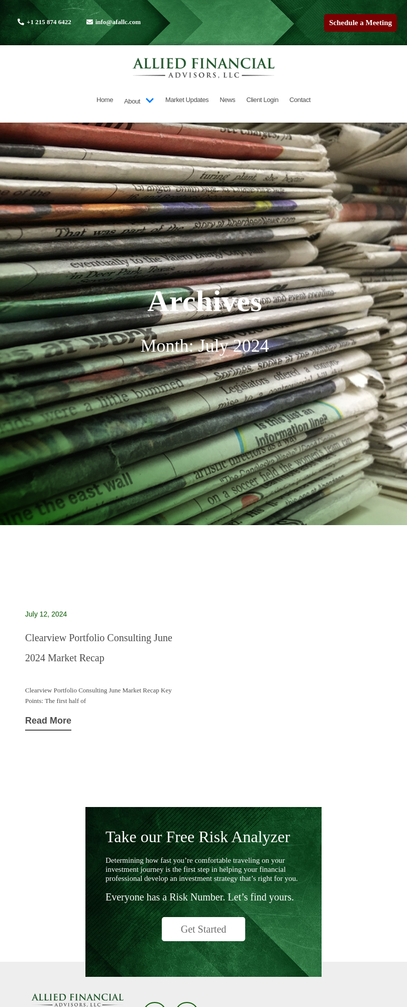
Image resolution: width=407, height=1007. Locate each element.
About (139, 101)
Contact (300, 100)
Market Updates (187, 100)
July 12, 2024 (46, 614)
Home (104, 100)
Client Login (262, 100)
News (227, 100)
